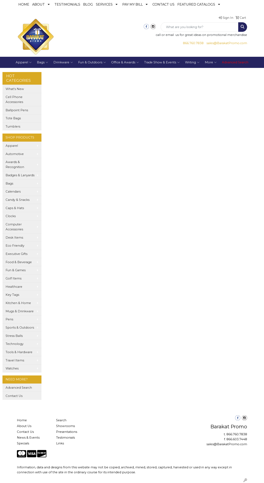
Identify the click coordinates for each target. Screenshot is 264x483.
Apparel (24, 62)
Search (61, 420)
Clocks (11, 216)
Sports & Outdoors (20, 327)
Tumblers (13, 126)
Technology (15, 344)
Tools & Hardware (19, 352)
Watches (12, 368)
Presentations (66, 432)
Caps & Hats (15, 208)
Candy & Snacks (17, 200)
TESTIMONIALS (67, 4)
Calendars (13, 191)
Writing (192, 62)
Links (60, 443)
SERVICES (104, 4)
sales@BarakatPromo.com (226, 43)
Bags (42, 62)
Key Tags (12, 295)
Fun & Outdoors (92, 62)
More (211, 62)
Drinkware (63, 62)
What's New (15, 89)
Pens (9, 319)
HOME (23, 4)
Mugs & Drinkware (20, 311)
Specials (23, 443)
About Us (24, 426)
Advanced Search (19, 387)
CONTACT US (163, 4)
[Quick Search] (199, 27)
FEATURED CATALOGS (196, 4)
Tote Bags (13, 118)
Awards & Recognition (15, 164)
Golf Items (13, 278)
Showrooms (65, 426)
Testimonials (65, 437)
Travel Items (15, 360)
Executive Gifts (16, 254)
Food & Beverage (19, 262)
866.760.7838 (193, 43)
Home (22, 420)
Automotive (15, 154)
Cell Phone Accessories (14, 99)
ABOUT (38, 4)
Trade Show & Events (162, 62)
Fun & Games (16, 270)
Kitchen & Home (18, 303)
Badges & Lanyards (20, 175)
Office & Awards (125, 62)
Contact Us (14, 396)
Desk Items (14, 237)
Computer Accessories (14, 227)
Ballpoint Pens (17, 110)
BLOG (88, 4)
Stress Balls (14, 336)
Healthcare (14, 287)
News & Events (28, 437)
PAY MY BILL (132, 4)
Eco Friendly (15, 245)
